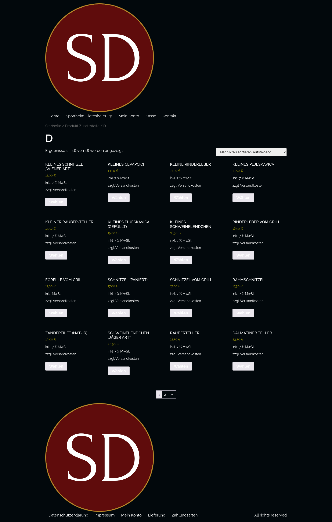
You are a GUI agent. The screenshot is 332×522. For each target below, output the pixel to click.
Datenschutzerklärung (68, 515)
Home (53, 116)
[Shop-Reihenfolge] (251, 152)
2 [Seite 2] (165, 394)
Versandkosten (64, 190)
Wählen (56, 202)
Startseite (53, 126)
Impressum (105, 515)
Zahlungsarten (185, 515)
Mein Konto (129, 116)
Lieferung (156, 515)
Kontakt (169, 116)
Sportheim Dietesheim (86, 116)
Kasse (150, 116)
